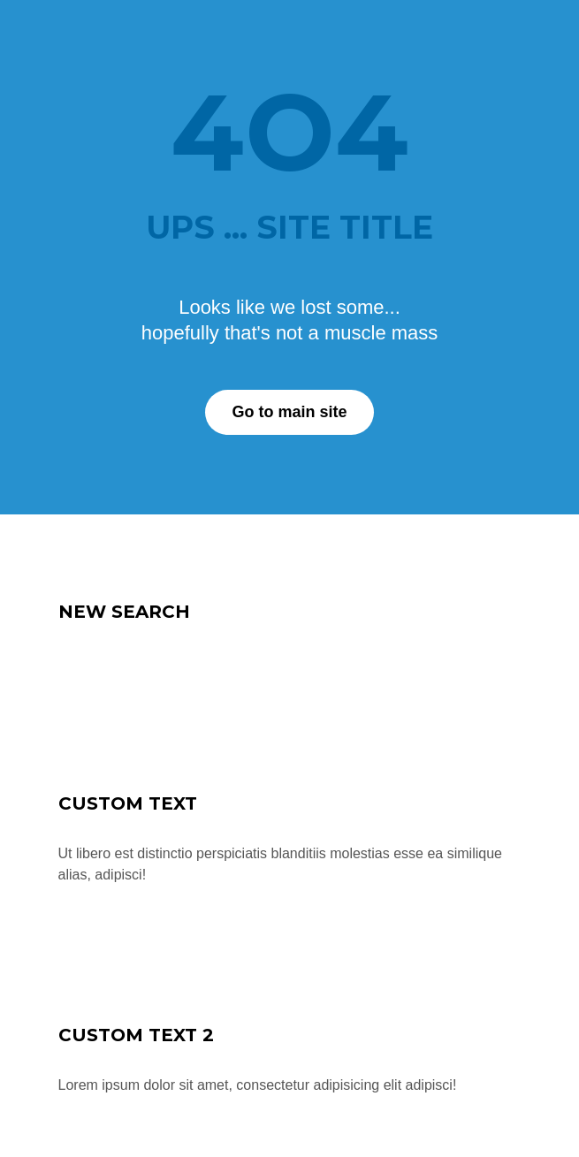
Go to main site (289, 412)
